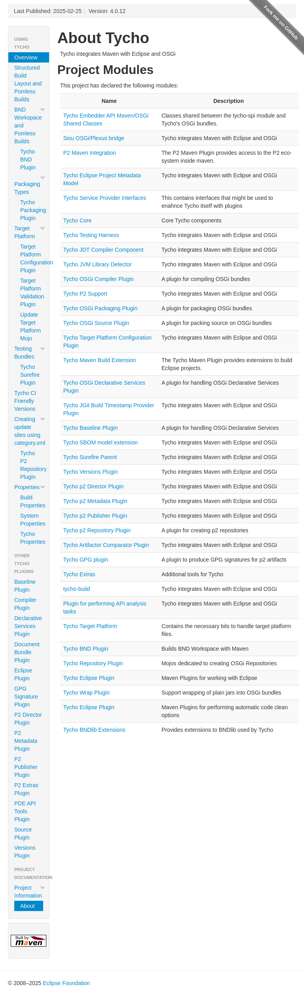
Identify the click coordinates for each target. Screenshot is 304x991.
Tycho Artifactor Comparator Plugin (106, 545)
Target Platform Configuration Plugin (31, 258)
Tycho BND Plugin (28, 159)
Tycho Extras (79, 574)
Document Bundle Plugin (27, 652)
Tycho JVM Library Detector (97, 264)
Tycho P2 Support (85, 293)
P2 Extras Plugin (26, 789)
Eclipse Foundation (66, 983)
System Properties (31, 520)
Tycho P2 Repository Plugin (31, 465)
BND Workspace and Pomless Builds (30, 125)
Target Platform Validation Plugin (31, 292)
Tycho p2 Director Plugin (93, 486)
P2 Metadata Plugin (25, 741)
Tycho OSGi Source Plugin (96, 323)
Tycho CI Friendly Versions (25, 401)
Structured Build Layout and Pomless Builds (28, 84)
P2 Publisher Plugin (25, 767)
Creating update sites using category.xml (30, 431)
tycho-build (76, 589)
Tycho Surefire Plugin (30, 375)
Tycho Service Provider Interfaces (104, 198)
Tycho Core (77, 220)
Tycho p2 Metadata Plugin (95, 501)
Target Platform (30, 232)
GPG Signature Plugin (26, 696)
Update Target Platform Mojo (30, 326)
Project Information (30, 892)
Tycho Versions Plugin (90, 472)
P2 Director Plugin (28, 719)
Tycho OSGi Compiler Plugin (98, 279)
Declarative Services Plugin (28, 626)
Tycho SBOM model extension (100, 442)
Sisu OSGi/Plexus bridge (93, 138)
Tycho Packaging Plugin (31, 210)
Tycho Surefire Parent (90, 457)
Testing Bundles (30, 353)
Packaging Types (30, 185)
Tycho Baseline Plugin (90, 428)
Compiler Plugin (25, 604)
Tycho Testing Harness (91, 235)
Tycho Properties (31, 538)
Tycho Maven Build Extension (99, 360)
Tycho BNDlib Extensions (94, 730)
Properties (30, 487)
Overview (25, 57)
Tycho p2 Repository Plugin (97, 530)
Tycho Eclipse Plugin (88, 678)
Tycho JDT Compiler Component (103, 250)
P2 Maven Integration (89, 153)
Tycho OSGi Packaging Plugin (100, 308)
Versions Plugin (25, 852)
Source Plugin (23, 833)
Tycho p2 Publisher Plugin (95, 516)
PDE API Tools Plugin (25, 811)
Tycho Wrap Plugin (86, 692)
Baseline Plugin (25, 586)
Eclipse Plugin (23, 674)
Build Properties (31, 501)
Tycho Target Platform (90, 626)
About (27, 906)
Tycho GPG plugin (85, 559)
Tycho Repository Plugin (93, 663)
